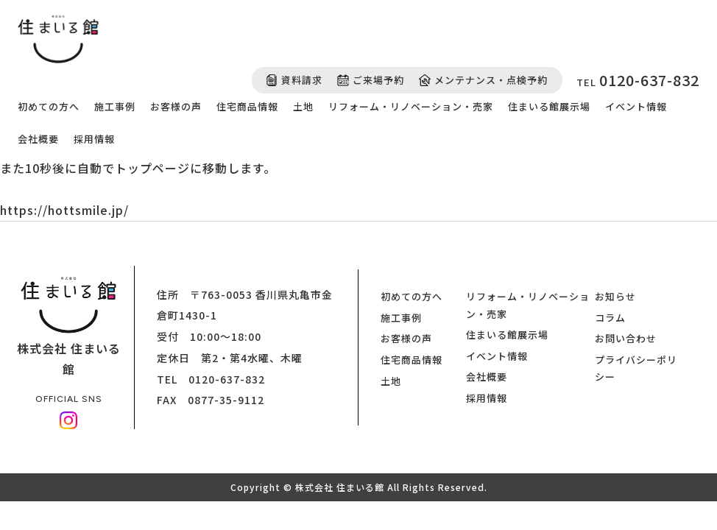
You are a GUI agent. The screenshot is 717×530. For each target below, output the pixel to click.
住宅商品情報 (247, 106)
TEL (637, 80)
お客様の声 (176, 106)
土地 (303, 106)
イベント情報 (636, 106)
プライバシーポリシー (636, 368)
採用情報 (94, 139)
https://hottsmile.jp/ (64, 210)
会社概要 (38, 139)
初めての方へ (49, 106)
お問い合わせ (626, 338)
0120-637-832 (226, 379)
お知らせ (615, 296)
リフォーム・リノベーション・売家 (410, 106)
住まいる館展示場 (549, 106)
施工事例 (114, 106)
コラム (610, 318)
